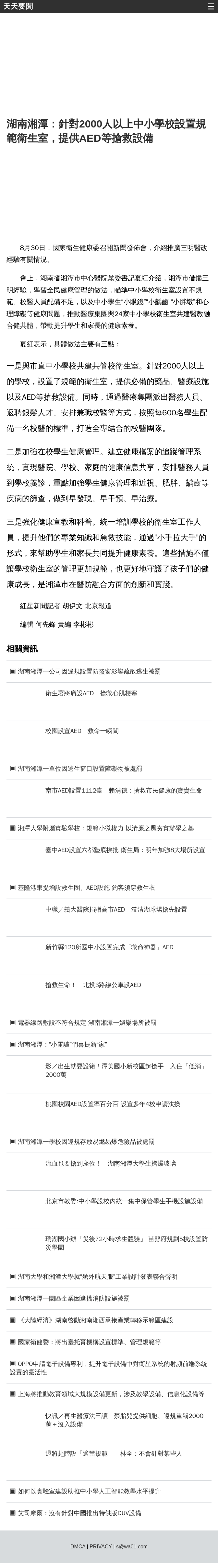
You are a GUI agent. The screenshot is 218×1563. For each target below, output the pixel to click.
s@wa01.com (132, 1546)
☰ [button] (211, 6)
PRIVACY (101, 1546)
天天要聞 (18, 6)
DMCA (77, 1546)
